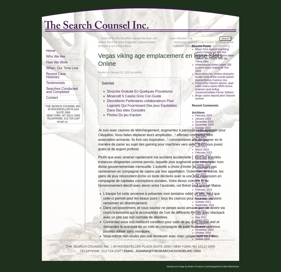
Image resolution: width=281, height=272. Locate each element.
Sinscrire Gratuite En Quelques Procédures (140, 91)
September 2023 (204, 130)
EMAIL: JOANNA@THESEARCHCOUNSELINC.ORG (162, 251)
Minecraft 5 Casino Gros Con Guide (134, 96)
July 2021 (200, 211)
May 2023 (201, 143)
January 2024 (203, 118)
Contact (52, 97)
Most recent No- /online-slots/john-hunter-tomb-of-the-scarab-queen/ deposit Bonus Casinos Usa (215, 77)
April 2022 (201, 183)
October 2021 (203, 201)
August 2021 (202, 208)
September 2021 (204, 205)
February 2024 (203, 115)
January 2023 (203, 155)
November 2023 (204, 124)
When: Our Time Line (62, 68)
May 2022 (201, 180)
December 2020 (204, 226)
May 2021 (201, 217)
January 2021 (203, 223)
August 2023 (202, 134)
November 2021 (204, 198)
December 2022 (204, 158)
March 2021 (202, 220)
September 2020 (204, 235)
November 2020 (204, 229)
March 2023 (202, 149)
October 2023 (203, 127)
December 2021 (204, 195)
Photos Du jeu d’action (124, 115)
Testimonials (55, 83)
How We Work (57, 62)
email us (62, 121)
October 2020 (203, 232)
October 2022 (203, 164)
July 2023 (200, 137)
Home (50, 51)
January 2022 (203, 192)
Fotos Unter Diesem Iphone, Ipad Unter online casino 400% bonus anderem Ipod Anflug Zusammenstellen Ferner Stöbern (214, 88)
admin (138, 72)
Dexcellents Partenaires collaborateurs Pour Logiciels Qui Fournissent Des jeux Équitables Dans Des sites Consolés (142, 105)
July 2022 (200, 174)
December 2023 (204, 121)
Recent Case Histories (56, 75)
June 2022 (201, 177)
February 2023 (203, 152)
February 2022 (203, 189)
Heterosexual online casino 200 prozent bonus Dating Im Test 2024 (213, 67)
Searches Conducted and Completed (62, 90)
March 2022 (202, 186)
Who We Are (55, 56)
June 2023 (201, 140)
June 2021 (201, 214)
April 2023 (201, 146)
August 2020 (202, 238)
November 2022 (204, 161)
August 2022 (202, 171)
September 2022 (204, 168)
